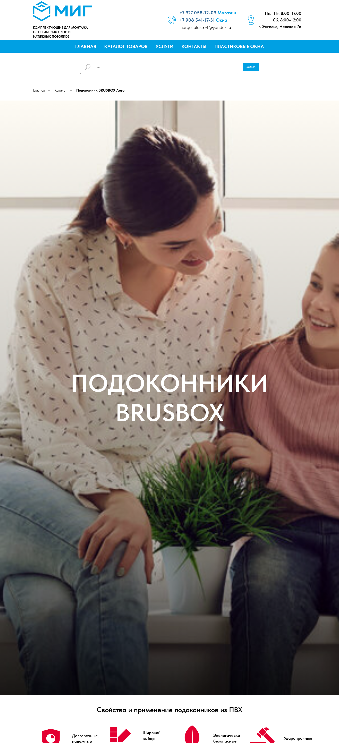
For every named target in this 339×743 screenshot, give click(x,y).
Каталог (60, 90)
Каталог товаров (126, 46)
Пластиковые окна (239, 46)
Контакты (194, 46)
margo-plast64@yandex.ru (205, 27)
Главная (85, 46)
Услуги (165, 46)
